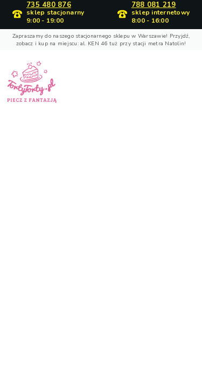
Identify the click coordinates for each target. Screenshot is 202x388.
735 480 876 (48, 5)
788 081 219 (153, 5)
